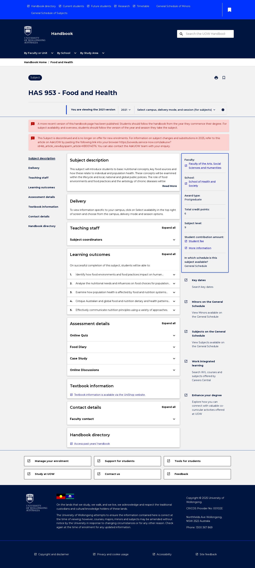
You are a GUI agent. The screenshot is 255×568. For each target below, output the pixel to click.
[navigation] (35, 35)
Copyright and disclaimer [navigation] (53, 554)
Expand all (168, 227)
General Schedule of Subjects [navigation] (49, 13)
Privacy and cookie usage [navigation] (113, 554)
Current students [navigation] (73, 6)
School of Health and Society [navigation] (202, 183)
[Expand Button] (174, 240)
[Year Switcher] (126, 109)
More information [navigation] (200, 248)
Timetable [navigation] (143, 6)
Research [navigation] (124, 6)
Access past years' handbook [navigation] (92, 443)
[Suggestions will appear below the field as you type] (205, 34)
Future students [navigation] (101, 6)
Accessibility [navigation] (164, 554)
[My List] (229, 9)
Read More (169, 186)
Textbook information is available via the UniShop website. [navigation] (109, 394)
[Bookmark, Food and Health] (224, 78)
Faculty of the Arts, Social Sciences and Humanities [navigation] (205, 165)
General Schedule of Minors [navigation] (173, 6)
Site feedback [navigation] (208, 554)
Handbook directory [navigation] (43, 6)
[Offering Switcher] (176, 109)
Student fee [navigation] (196, 241)
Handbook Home (35, 62)
